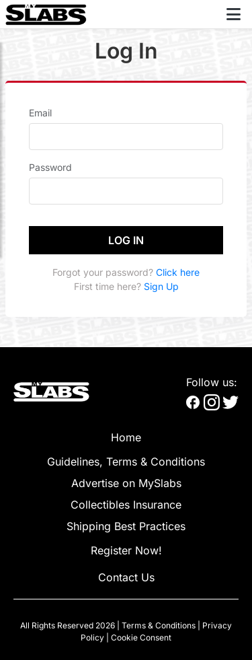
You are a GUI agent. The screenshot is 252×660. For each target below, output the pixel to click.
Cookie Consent (141, 637)
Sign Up (161, 286)
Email (40, 112)
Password (50, 167)
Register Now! (126, 550)
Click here (178, 272)
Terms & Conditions (159, 625)
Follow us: (211, 382)
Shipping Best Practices (126, 526)
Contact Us (126, 577)
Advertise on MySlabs (126, 483)
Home (126, 437)
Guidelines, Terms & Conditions (126, 461)
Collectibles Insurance (126, 504)
